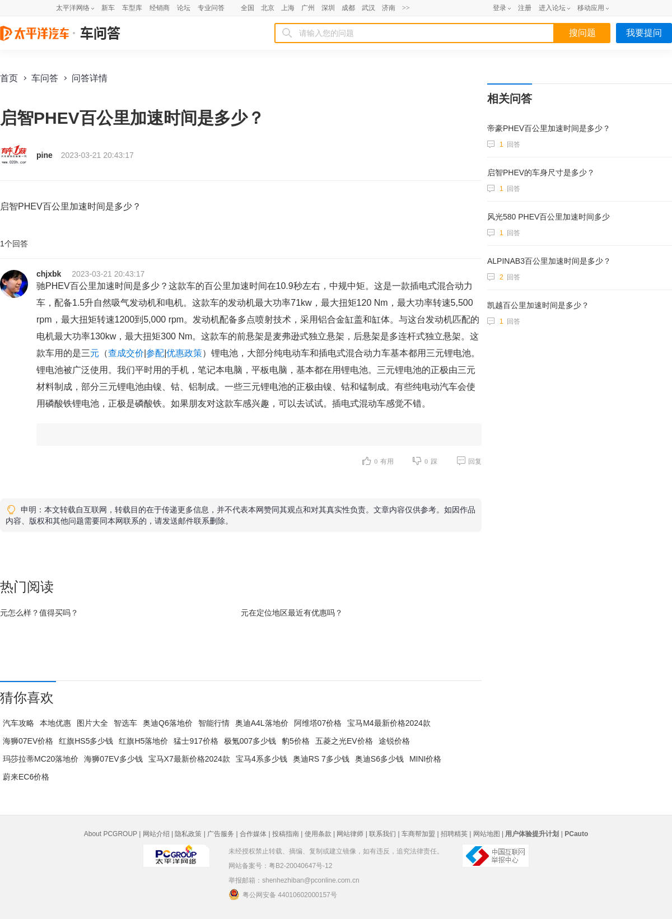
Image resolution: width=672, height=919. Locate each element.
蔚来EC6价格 (26, 776)
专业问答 (211, 8)
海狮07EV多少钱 (113, 758)
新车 (108, 8)
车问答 (44, 78)
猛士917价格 (196, 740)
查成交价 (126, 353)
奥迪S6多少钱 (379, 758)
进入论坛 (552, 8)
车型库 (132, 8)
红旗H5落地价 (143, 740)
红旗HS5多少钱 (86, 740)
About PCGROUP (110, 834)
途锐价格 (394, 740)
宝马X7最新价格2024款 (189, 758)
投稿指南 (285, 834)
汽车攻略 (18, 723)
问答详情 (90, 78)
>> (406, 8)
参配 (155, 353)
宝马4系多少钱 (261, 758)
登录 (499, 8)
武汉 (368, 8)
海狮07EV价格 (28, 740)
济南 (388, 8)
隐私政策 (188, 834)
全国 (247, 8)
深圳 (328, 8)
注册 (524, 8)
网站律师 (350, 834)
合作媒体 (253, 834)
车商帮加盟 (418, 834)
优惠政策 (184, 353)
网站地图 (486, 834)
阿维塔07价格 (318, 723)
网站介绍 (156, 834)
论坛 (183, 8)
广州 (308, 8)
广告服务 (220, 834)
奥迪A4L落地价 (261, 723)
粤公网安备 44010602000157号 (282, 894)
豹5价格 (296, 740)
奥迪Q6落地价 (168, 723)
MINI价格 (425, 758)
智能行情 (214, 723)
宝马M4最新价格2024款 (389, 723)
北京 (267, 8)
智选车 (125, 723)
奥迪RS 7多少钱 (321, 758)
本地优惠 (55, 723)
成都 (348, 8)
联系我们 (382, 834)
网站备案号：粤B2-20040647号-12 (280, 866)
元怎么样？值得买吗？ (39, 612)
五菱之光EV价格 (344, 740)
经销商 (160, 8)
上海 (288, 8)
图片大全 (92, 723)
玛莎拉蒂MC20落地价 (40, 758)
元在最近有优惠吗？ (292, 612)
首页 (9, 78)
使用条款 (318, 834)
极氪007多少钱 (250, 740)
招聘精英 (454, 834)
